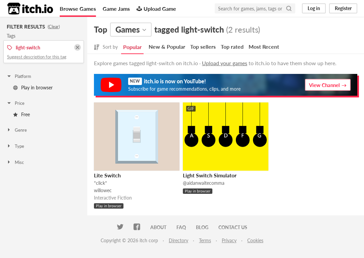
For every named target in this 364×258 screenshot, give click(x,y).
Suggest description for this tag (36, 56)
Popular (132, 47)
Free (21, 114)
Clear (54, 26)
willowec (103, 190)
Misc (15, 162)
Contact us (232, 227)
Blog (202, 227)
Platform (18, 76)
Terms (205, 240)
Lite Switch (107, 175)
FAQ (181, 227)
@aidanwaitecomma (203, 183)
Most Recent (264, 46)
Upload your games (224, 63)
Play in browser (33, 87)
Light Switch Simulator (210, 175)
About (158, 227)
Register (343, 8)
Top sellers (203, 46)
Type (15, 146)
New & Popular (167, 46)
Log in (314, 8)
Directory (178, 240)
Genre (16, 130)
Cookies (255, 240)
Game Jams (116, 8)
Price (15, 103)
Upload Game (156, 8)
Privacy (229, 240)
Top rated (232, 46)
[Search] (288, 8)
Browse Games (78, 8)
